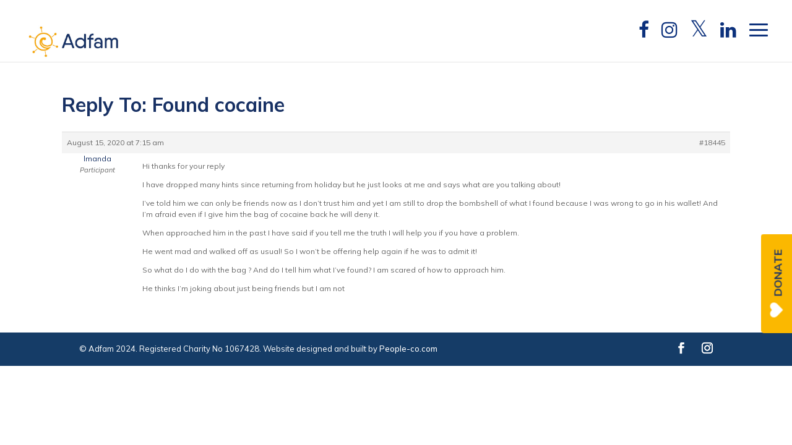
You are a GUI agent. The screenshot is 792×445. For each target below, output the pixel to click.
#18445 (712, 142)
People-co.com (408, 349)
